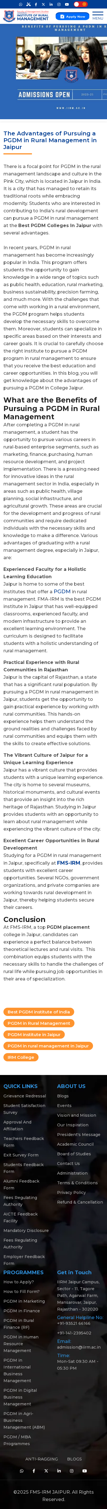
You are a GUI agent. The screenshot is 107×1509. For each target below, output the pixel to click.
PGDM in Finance (21, 1310)
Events (64, 1105)
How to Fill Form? (21, 1291)
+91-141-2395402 (74, 1333)
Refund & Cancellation (80, 1202)
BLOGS (74, 1459)
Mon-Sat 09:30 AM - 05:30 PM (77, 1365)
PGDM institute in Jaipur (34, 1034)
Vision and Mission (76, 1115)
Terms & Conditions (77, 1182)
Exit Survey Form (21, 1155)
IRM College (21, 1057)
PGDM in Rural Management (39, 1023)
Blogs (63, 1096)
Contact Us (68, 1163)
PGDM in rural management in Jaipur (48, 1046)
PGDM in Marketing (24, 1301)
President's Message (78, 1134)
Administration (72, 1173)
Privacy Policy (71, 1192)
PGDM (62, 591)
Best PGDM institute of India (39, 1012)
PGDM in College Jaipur (56, 388)
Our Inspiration (72, 1124)
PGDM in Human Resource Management (21, 1343)
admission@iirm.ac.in (79, 1347)
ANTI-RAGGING (41, 1459)
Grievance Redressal (24, 1096)
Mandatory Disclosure (26, 1230)
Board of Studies (74, 1153)
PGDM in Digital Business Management (20, 1397)
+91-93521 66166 (73, 1323)
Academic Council (75, 1144)
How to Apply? (18, 1281)
